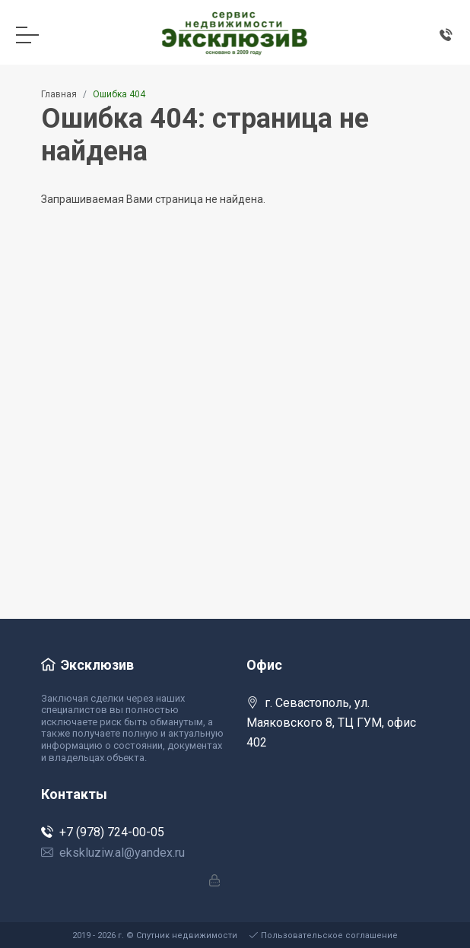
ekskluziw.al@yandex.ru (113, 852)
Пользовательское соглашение (323, 935)
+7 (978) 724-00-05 (102, 832)
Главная (59, 94)
